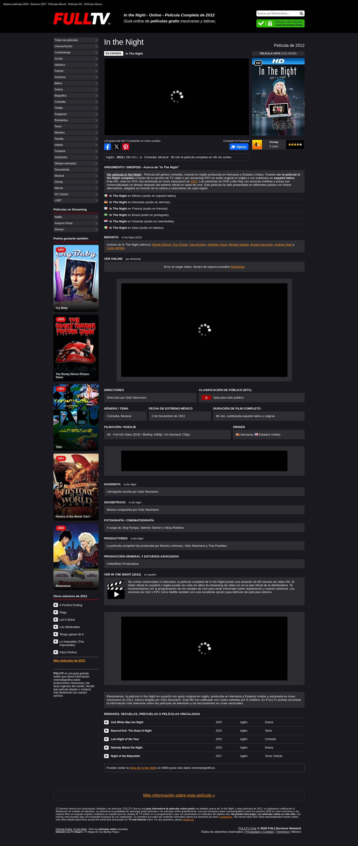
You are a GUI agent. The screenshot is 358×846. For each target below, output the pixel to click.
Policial (59, 71)
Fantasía (60, 151)
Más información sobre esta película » (179, 795)
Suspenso (61, 114)
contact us (188, 819)
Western (60, 132)
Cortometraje (62, 52)
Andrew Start (283, 244)
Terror (58, 126)
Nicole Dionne (161, 244)
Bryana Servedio (261, 244)
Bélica (58, 83)
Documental (62, 169)
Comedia (60, 101)
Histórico (60, 64)
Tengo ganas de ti (72, 634)
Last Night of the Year (125, 739)
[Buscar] (280, 13)
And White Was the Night (127, 722)
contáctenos (225, 816)
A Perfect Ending (71, 605)
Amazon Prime (64, 223)
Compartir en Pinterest (125, 146)
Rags (63, 612)
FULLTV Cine (247, 828)
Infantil (59, 145)
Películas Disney (93, 4)
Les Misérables (70, 627)
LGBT (58, 200)
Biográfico (61, 95)
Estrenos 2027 (38, 4)
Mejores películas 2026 (16, 4)
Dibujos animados (65, 163)
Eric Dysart (180, 244)
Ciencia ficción (63, 46)
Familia (59, 138)
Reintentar (238, 266)
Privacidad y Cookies (259, 831)
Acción (59, 58)
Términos (282, 831)
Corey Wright (116, 248)
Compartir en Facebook (107, 146)
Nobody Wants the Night (127, 747)
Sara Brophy (198, 244)
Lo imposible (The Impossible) (72, 643)
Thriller (59, 108)
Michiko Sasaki (238, 244)
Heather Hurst (217, 244)
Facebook (238, 146)
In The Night (134, 53)
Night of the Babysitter (125, 756)
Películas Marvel (57, 4)
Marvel (59, 188)
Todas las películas (66, 40)
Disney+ (60, 229)
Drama (59, 89)
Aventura (60, 77)
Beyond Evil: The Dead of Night (131, 730)
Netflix (58, 217)
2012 (194, 181)
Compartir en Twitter (116, 146)
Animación (61, 157)
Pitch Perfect (68, 652)
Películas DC (75, 4)
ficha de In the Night (143, 768)
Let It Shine (67, 619)
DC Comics (61, 194)
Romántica (61, 120)
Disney (59, 182)
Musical (59, 175)
